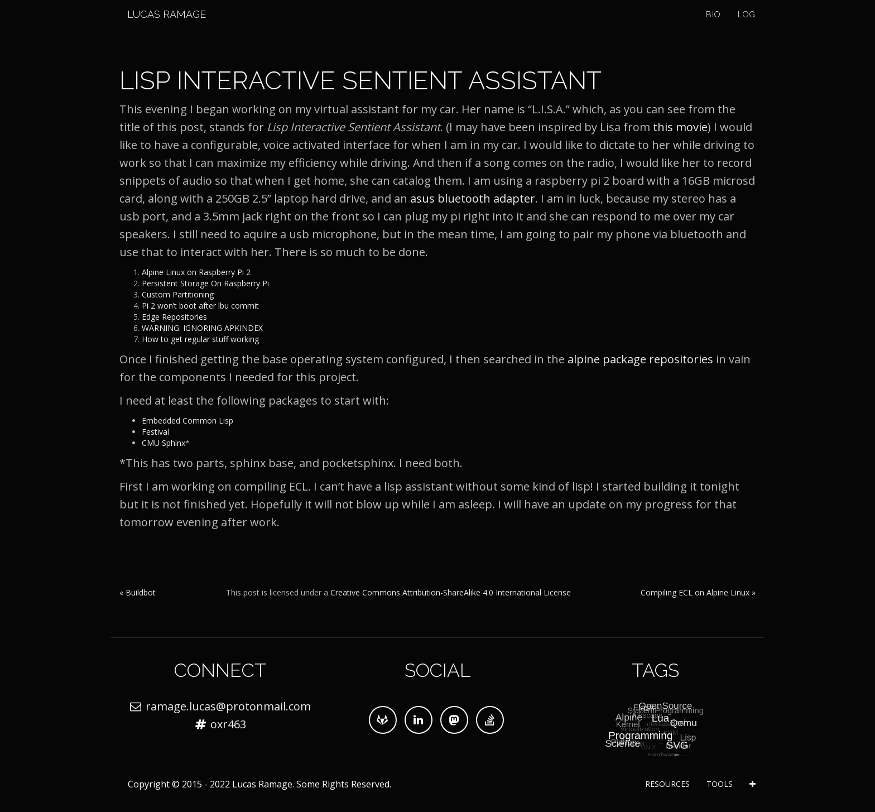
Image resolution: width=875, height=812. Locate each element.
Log (747, 27)
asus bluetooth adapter (472, 198)
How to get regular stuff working (200, 339)
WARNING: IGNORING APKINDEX (202, 328)
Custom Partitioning (178, 294)
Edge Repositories (174, 316)
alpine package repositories (640, 359)
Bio (713, 27)
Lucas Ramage (158, 27)
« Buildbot (137, 592)
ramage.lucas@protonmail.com (228, 706)
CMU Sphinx (163, 443)
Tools (719, 784)
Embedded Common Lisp (187, 420)
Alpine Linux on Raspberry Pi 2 (196, 272)
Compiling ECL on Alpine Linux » (698, 592)
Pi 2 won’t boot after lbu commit (200, 305)
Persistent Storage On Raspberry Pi (205, 283)
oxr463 (228, 724)
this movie (680, 126)
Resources (667, 784)
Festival (155, 431)
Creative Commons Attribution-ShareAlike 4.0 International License (450, 592)
